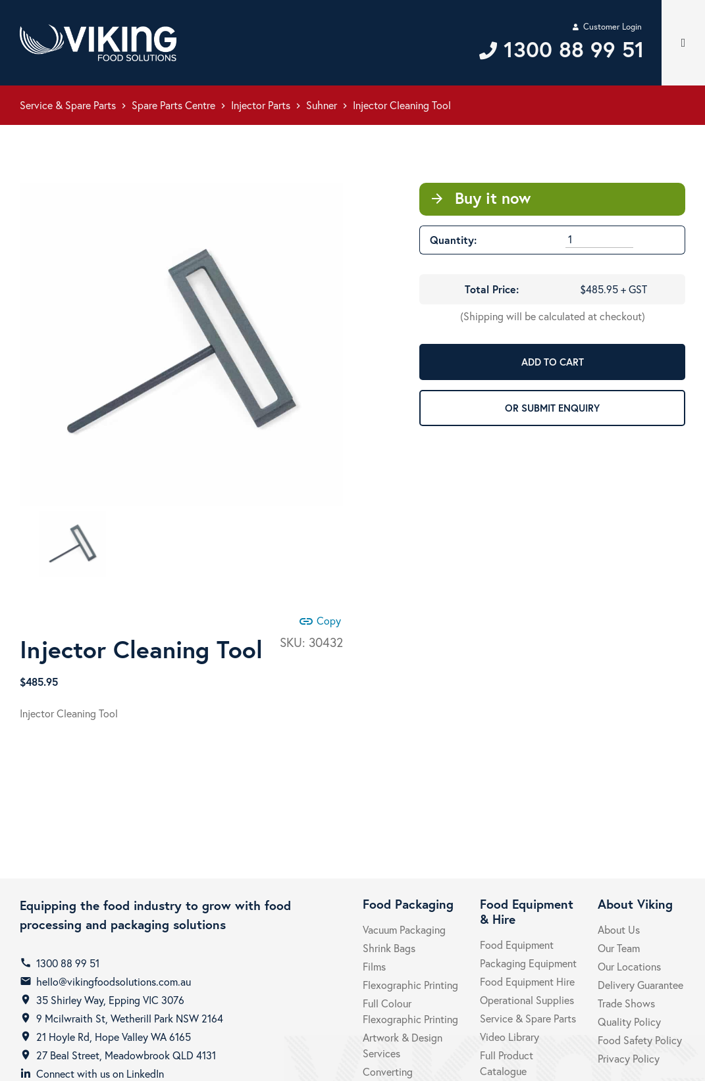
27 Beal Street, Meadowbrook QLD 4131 (126, 1055)
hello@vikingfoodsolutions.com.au (113, 981)
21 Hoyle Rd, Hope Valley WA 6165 (113, 1037)
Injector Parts (260, 105)
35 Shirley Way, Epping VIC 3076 (110, 1000)
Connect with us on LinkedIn (100, 1073)
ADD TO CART (552, 361)
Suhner (321, 105)
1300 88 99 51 (67, 963)
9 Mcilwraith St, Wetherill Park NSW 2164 (129, 1018)
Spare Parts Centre (173, 105)
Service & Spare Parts (68, 105)
